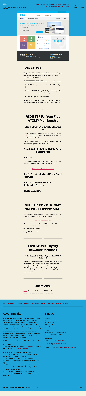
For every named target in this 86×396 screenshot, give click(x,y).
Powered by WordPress (34, 392)
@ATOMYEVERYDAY (61, 349)
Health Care (66, 5)
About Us (60, 7)
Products (51, 5)
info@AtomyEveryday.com (58, 345)
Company (54, 7)
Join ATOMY (31, 351)
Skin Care (47, 7)
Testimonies (44, 5)
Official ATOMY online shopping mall (22, 354)
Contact (67, 7)
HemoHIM (58, 5)
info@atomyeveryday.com (31, 138)
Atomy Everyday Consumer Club (69, 352)
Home (37, 5)
